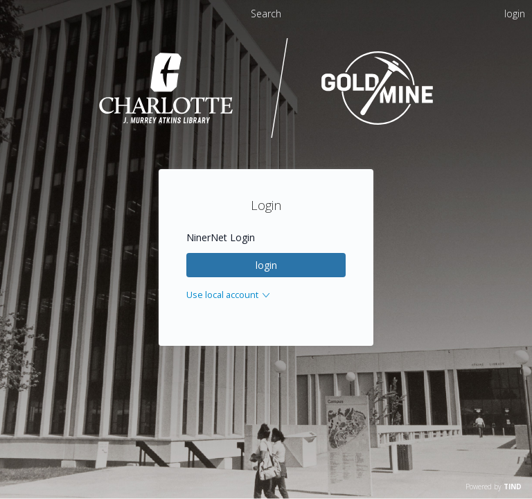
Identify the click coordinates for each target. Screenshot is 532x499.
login (266, 265)
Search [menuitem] (266, 13)
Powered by (494, 486)
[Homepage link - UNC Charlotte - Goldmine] (266, 136)
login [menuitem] (514, 13)
